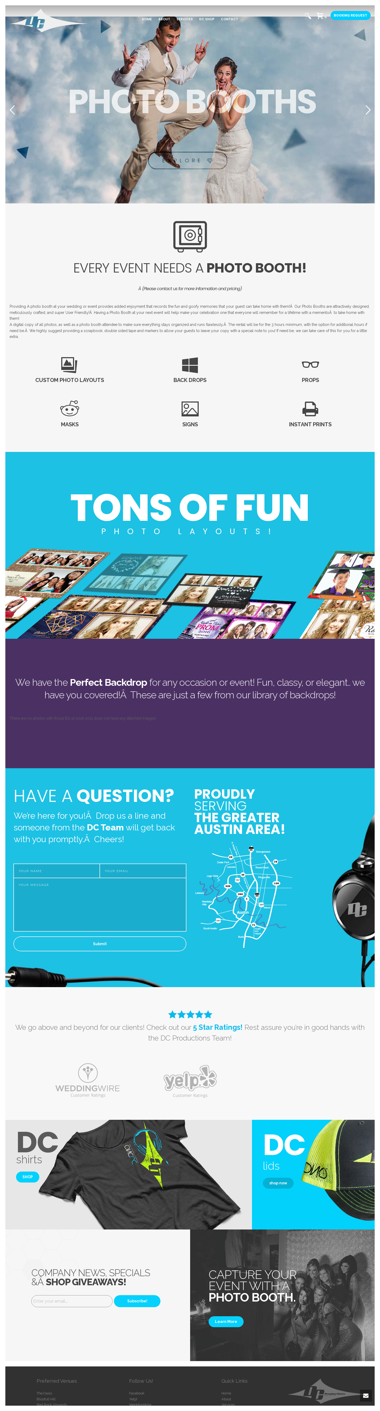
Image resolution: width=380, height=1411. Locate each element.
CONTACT (229, 19)
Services (228, 1405)
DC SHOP (206, 19)
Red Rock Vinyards (52, 1405)
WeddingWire (140, 1405)
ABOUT (164, 19)
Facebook (136, 1393)
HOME (147, 19)
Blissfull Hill (46, 1399)
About (226, 1399)
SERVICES (184, 19)
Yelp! (133, 1399)
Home (226, 1393)
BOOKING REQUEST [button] (350, 15)
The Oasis (44, 1393)
